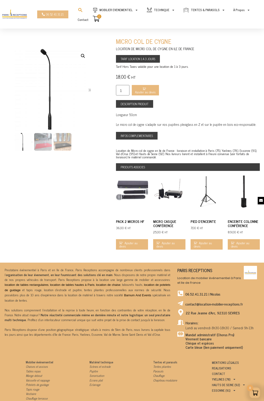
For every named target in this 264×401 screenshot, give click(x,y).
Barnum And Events (137, 295)
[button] (134, 104)
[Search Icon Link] (80, 10)
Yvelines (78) (224, 379)
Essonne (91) (224, 390)
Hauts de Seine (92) (228, 385)
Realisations (221, 368)
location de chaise (108, 285)
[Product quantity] (122, 90)
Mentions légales (225, 362)
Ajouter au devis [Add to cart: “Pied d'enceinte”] (203, 244)
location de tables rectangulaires (26, 285)
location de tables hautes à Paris (72, 285)
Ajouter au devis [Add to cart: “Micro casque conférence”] (165, 244)
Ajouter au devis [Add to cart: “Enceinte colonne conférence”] (240, 244)
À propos (241, 10)
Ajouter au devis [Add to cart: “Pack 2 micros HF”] (128, 244)
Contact (83, 19)
